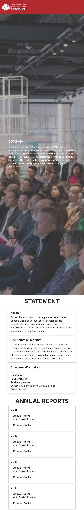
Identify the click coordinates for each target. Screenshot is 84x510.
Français (31, 419)
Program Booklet (22, 425)
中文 (16, 419)
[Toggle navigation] (78, 7)
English (23, 419)
